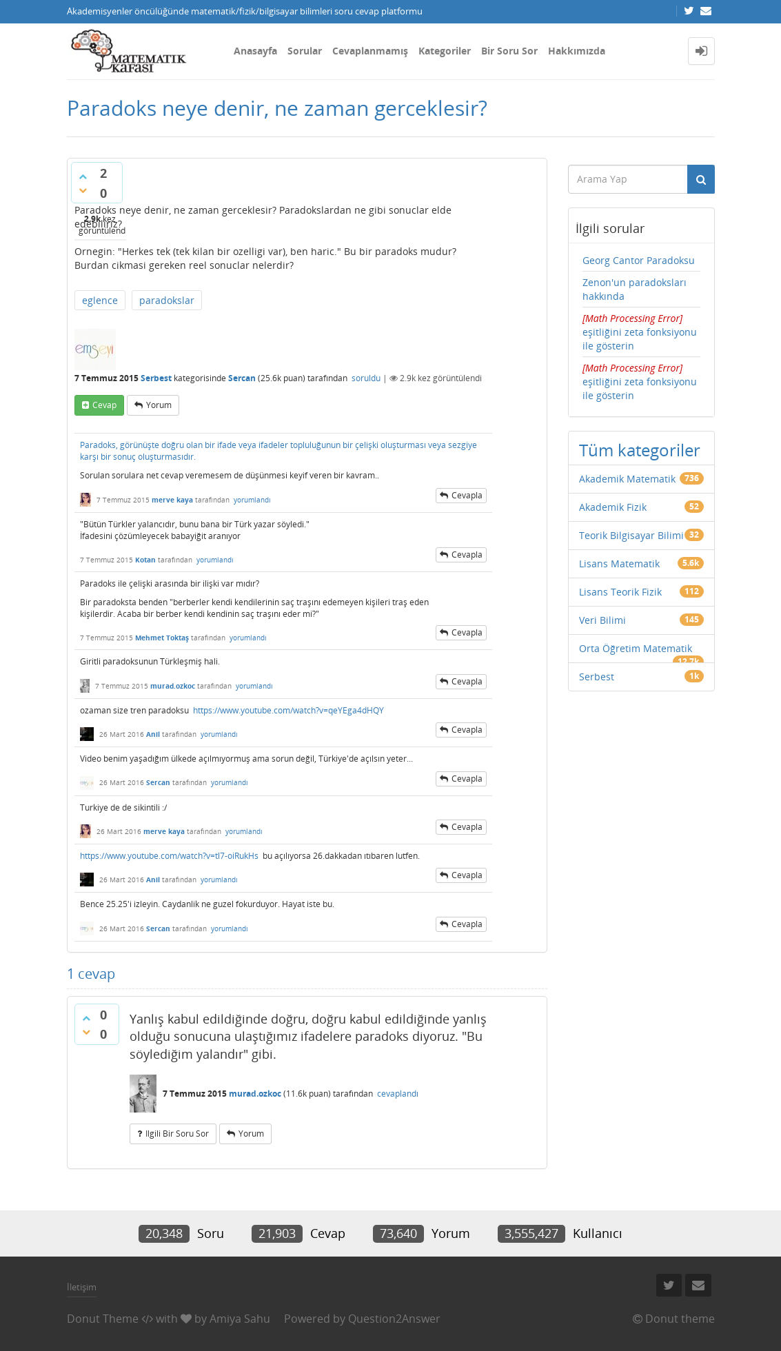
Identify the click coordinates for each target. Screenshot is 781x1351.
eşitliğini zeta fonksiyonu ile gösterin (639, 332)
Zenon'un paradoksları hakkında (634, 289)
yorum (159, 405)
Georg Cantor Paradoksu (638, 260)
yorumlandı (252, 500)
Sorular (304, 50)
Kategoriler (444, 50)
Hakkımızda (576, 50)
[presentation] (632, 318)
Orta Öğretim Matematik (635, 648)
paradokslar (166, 300)
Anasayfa (255, 50)
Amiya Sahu (240, 1318)
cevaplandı (397, 1093)
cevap (104, 405)
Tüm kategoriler (639, 449)
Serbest (156, 378)
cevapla (467, 495)
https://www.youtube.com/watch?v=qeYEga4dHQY (288, 710)
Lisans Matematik (619, 563)
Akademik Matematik (627, 478)
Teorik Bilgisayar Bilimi (631, 535)
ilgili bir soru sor (177, 1133)
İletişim (82, 1287)
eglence (100, 300)
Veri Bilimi (602, 620)
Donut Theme (103, 1318)
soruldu (366, 378)
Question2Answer (394, 1318)
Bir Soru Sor (509, 50)
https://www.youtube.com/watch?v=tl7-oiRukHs (169, 856)
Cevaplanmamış (370, 50)
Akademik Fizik (613, 507)
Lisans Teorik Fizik (620, 591)
